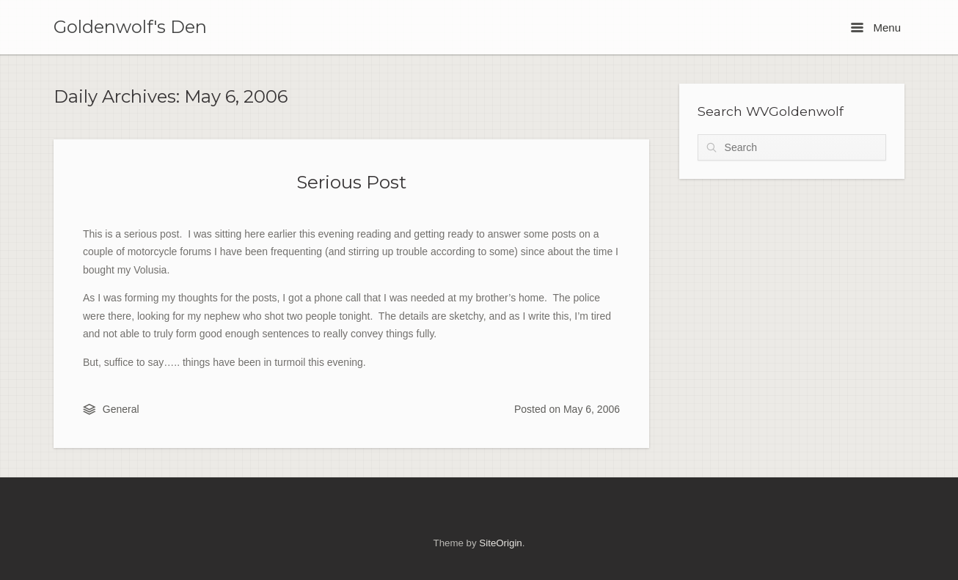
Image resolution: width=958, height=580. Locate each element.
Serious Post (351, 182)
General (121, 409)
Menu (876, 27)
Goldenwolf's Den (130, 27)
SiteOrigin (500, 542)
